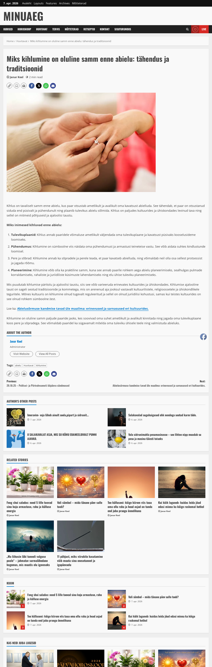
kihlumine (41, 365)
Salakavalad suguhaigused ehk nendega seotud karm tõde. (117, 417)
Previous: (56, 383)
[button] (9, 85)
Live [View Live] (198, 29)
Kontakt (104, 29)
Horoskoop (24, 29)
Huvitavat (41, 29)
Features (51, 3)
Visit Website (21, 354)
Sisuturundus (122, 29)
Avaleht (26, 3)
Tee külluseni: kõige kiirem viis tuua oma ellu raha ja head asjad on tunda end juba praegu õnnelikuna (130, 506)
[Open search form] (187, 29)
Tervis (56, 29)
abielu (18, 365)
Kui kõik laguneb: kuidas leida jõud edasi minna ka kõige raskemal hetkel (181, 504)
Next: (155, 383)
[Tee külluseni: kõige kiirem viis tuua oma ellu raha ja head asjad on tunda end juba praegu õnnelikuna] (131, 482)
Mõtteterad (79, 3)
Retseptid (89, 29)
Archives (64, 3)
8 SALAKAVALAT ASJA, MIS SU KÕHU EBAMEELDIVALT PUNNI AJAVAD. (16, 439)
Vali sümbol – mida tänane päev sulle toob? (79, 504)
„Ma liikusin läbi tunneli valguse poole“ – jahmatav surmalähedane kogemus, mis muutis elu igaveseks (28, 560)
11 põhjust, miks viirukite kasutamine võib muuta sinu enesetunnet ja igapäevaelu (80, 560)
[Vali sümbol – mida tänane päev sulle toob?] (80, 482)
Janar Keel (16, 77)
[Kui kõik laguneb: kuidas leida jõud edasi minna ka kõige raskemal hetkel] (181, 482)
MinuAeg (23, 16)
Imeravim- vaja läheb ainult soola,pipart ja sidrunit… (16, 417)
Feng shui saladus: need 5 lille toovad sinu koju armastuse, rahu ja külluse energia (29, 506)
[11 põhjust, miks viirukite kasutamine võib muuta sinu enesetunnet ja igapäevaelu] (80, 536)
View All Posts (47, 354)
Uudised (8, 29)
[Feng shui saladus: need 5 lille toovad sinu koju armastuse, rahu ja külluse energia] (30, 482)
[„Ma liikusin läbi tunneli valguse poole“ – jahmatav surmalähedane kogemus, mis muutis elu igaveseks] (30, 536)
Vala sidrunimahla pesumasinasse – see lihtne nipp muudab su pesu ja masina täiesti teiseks (117, 439)
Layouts (39, 3)
